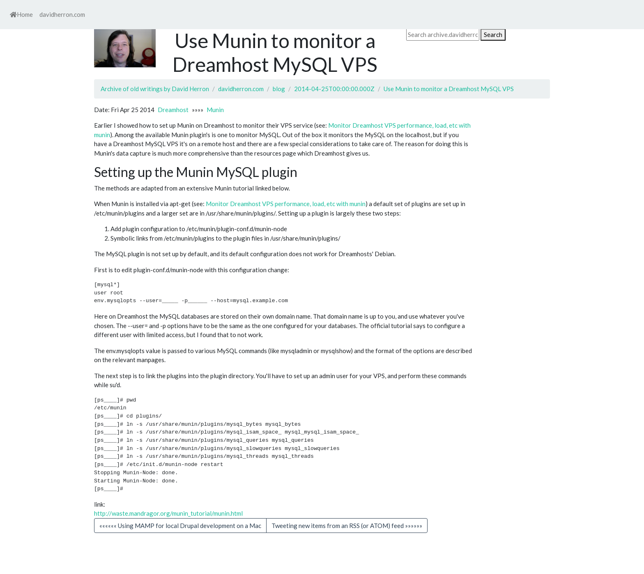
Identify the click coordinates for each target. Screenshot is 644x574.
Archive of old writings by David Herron (155, 88)
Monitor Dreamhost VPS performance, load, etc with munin (286, 203)
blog (279, 88)
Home (21, 14)
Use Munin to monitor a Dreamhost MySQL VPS (449, 88)
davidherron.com (62, 14)
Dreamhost (173, 109)
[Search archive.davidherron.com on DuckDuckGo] (442, 35)
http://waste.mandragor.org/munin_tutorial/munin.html (168, 513)
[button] (347, 525)
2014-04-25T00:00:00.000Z (334, 88)
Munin (215, 109)
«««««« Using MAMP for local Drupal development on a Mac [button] (180, 525)
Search (493, 34)
